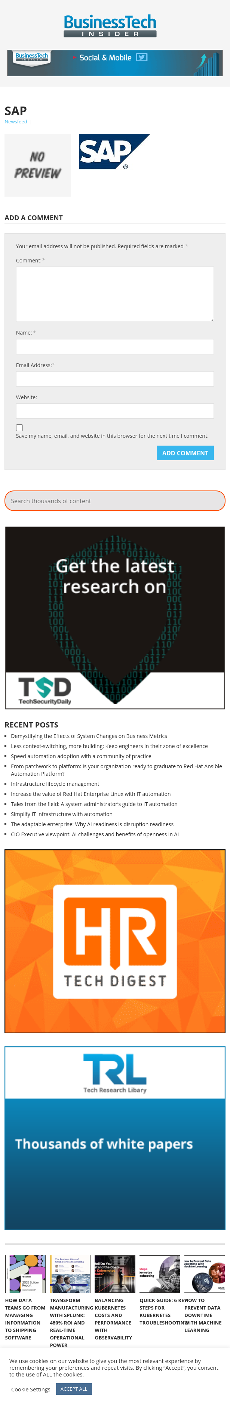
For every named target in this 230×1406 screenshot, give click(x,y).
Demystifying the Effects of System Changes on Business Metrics (89, 735)
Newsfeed (15, 121)
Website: (26, 397)
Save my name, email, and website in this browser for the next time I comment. (112, 436)
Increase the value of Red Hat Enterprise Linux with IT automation (91, 793)
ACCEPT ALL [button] (74, 1388)
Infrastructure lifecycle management (55, 783)
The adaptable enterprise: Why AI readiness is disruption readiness (92, 824)
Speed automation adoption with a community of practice (81, 756)
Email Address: (35, 365)
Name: (26, 332)
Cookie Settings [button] (30, 1389)
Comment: (30, 260)
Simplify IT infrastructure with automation (62, 814)
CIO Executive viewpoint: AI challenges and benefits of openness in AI (95, 834)
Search (202, 104)
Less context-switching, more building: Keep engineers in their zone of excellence (109, 746)
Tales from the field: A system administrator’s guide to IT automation (94, 803)
